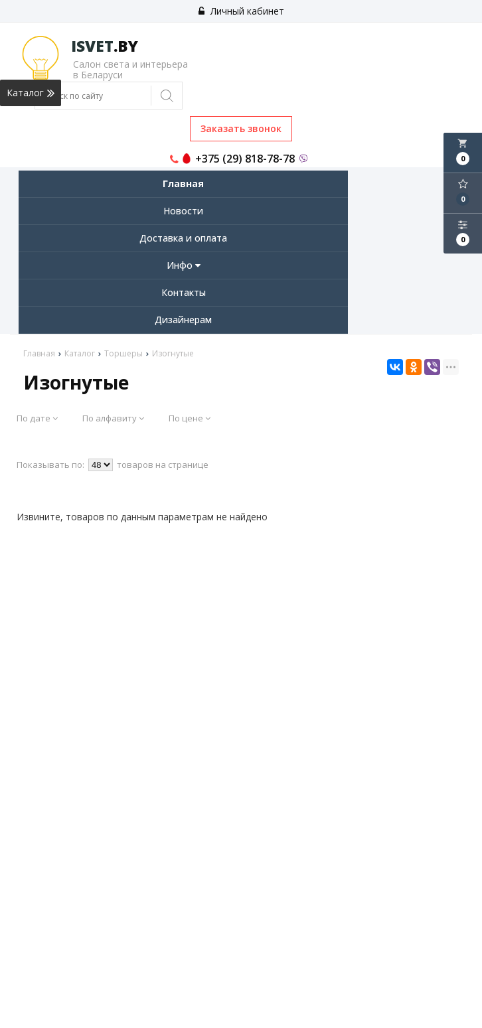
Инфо (184, 265)
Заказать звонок (241, 128)
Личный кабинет (241, 11)
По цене (189, 418)
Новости (183, 210)
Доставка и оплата (183, 238)
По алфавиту (113, 418)
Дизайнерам (183, 319)
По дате (37, 418)
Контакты (183, 292)
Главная (183, 183)
